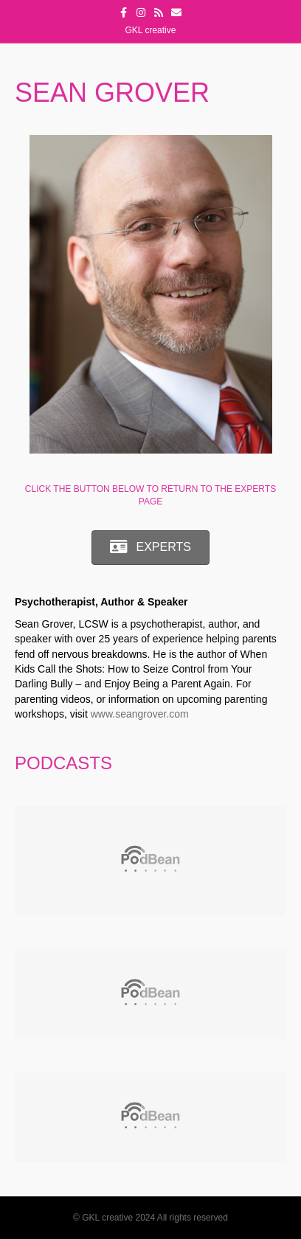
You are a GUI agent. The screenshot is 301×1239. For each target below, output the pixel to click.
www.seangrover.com (140, 714)
